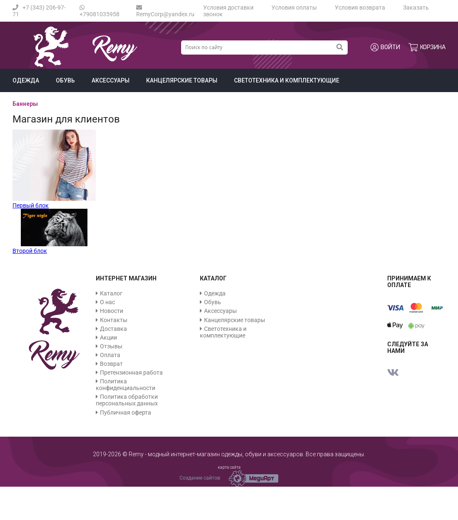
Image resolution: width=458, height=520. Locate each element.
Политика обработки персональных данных (127, 400)
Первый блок (30, 205)
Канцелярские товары (181, 80)
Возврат (111, 363)
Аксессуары (110, 80)
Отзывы (111, 346)
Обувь (65, 80)
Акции (108, 337)
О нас (107, 302)
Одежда (25, 80)
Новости (111, 311)
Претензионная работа (131, 372)
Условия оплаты (294, 7)
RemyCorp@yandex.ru (165, 11)
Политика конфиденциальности (125, 384)
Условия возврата (360, 7)
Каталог (111, 293)
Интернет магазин (126, 278)
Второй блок (29, 251)
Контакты (113, 320)
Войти (385, 47)
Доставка (113, 328)
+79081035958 (99, 11)
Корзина (427, 47)
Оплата (110, 355)
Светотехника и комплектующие (286, 80)
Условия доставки (228, 7)
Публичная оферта (125, 412)
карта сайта (229, 467)
